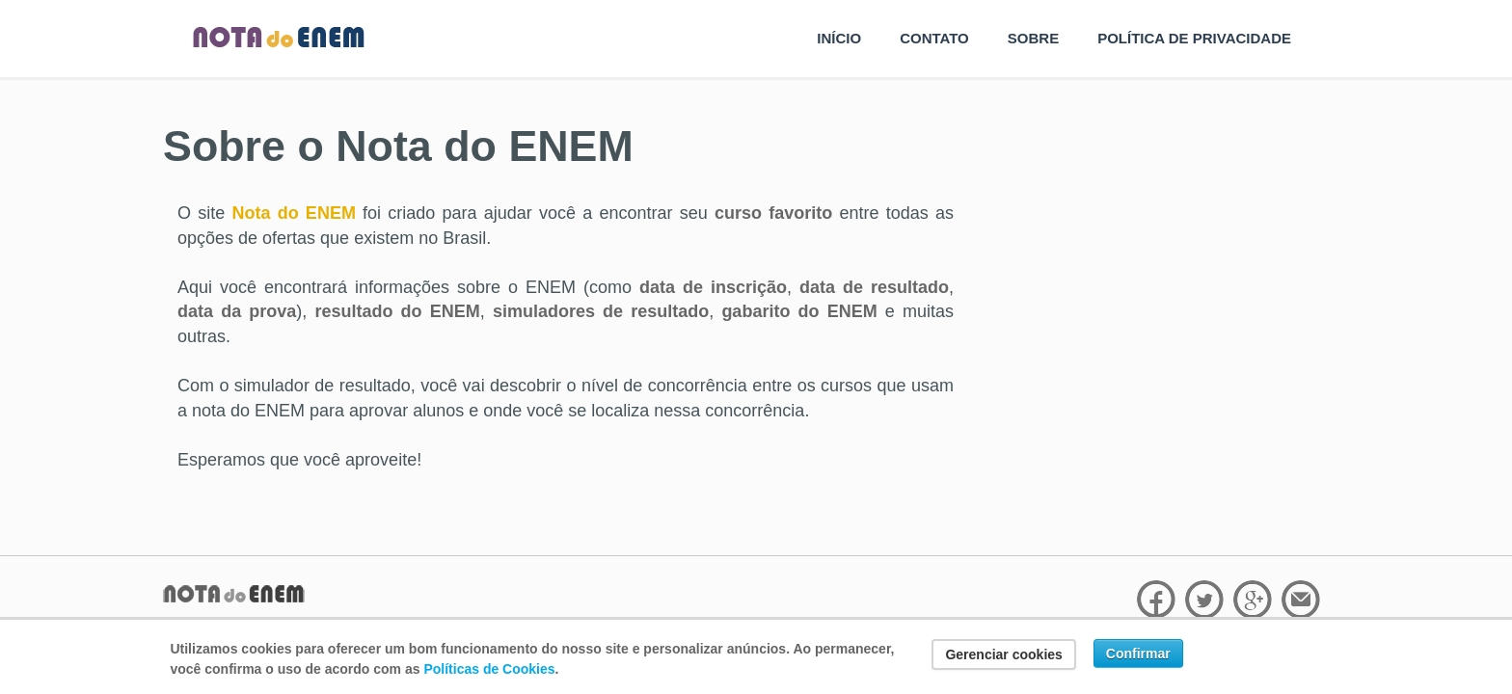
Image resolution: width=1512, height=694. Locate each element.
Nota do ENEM (293, 213)
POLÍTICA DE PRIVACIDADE (1194, 38)
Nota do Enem (278, 38)
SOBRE (1033, 38)
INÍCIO (839, 38)
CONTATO (934, 38)
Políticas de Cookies (488, 669)
